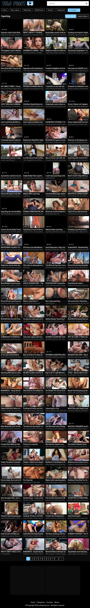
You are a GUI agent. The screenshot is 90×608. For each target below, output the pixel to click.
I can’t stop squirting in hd (55, 176)
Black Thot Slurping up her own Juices (78, 391)
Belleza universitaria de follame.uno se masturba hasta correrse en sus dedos (78, 462)
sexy (2, 89)
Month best (39, 10)
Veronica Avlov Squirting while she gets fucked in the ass (78, 301)
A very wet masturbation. (10, 355)
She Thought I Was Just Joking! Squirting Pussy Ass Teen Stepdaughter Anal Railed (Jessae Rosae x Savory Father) (11, 498)
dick (9, 53)
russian (55, 53)
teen (6, 35)
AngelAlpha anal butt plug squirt (78, 552)
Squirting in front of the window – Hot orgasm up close (33, 229)
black (70, 393)
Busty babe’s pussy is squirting (11, 158)
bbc (17, 393)
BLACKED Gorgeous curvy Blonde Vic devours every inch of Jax (56, 140)
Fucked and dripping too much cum (56, 516)
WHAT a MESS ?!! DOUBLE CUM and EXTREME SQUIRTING (33, 33)
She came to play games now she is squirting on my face (33, 265)
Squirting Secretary (75, 283)
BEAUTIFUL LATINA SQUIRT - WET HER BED (78, 194)
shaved (33, 124)
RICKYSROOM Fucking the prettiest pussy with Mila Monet (56, 283)
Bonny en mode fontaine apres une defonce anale (56, 212)
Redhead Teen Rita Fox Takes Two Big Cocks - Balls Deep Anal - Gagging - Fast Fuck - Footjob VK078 (78, 480)
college (39, 53)
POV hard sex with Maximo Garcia (33, 247)
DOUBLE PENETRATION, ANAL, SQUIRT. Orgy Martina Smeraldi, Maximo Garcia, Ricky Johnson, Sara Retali (33, 212)
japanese (84, 106)
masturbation (9, 357)
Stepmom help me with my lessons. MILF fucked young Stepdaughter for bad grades (56, 50)
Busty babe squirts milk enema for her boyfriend (56, 33)
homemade (32, 89)
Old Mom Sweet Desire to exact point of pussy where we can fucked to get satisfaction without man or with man (33, 104)
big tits (19, 89)
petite (58, 285)
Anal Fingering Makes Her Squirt (33, 122)
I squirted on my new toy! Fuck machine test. (56, 86)
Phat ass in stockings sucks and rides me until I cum (78, 140)
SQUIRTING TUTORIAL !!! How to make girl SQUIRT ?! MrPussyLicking (56, 122)
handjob (38, 106)
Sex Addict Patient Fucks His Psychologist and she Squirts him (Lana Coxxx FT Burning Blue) (78, 444)
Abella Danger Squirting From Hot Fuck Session (56, 319)
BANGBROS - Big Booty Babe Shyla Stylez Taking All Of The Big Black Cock (33, 552)
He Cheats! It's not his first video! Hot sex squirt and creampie (56, 391)
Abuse (56, 602)
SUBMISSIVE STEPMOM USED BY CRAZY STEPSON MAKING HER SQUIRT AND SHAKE (11, 337)
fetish (22, 35)
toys (17, 35)
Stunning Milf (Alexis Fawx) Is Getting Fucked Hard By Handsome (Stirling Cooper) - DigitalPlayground (11, 373)
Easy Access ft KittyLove (10, 534)
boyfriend (52, 35)
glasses (61, 429)
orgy (31, 214)
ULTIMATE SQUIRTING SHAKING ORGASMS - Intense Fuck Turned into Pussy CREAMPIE (56, 337)
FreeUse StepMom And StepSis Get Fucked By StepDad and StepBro (56, 68)
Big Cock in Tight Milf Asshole (56, 373)
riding (42, 35)
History (50, 10)
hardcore (32, 53)
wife (76, 232)
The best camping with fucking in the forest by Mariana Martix (56, 534)
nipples (39, 142)
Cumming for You (52, 408)
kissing (43, 214)
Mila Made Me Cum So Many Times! (11, 426)
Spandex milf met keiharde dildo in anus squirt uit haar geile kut (33, 68)
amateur (12, 35)
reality (58, 554)
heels (79, 482)
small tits (17, 53)
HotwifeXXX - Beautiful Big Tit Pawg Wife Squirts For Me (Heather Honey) (78, 247)
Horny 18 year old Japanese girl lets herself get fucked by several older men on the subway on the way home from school (78, 104)
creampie (35, 35)
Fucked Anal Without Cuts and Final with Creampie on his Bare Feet (11, 444)
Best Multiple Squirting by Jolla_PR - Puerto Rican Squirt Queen (11, 283)
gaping (53, 411)
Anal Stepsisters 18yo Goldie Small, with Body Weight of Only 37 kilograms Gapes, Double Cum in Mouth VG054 (56, 247)
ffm (28, 375)
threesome (16, 106)
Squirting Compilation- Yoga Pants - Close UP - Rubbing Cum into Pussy (78, 50)
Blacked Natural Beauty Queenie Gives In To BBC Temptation (56, 552)
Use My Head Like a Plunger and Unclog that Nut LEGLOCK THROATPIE (56, 426)
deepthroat (66, 142)
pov (39, 89)
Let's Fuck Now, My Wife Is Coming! (11, 122)
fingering (80, 53)
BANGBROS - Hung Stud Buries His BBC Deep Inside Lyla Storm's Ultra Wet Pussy (11, 391)
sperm (73, 142)
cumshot (49, 321)
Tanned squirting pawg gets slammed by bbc (11, 516)
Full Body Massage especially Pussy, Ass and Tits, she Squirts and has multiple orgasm (56, 194)
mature (56, 71)
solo (86, 464)
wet (40, 71)
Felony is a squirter (30, 444)
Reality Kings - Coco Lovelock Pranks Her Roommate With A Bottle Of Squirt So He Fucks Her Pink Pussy (33, 498)
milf (74, 53)
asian (77, 267)
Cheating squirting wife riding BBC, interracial (78, 229)
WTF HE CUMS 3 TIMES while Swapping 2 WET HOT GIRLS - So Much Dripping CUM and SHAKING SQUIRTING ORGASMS (78, 337)
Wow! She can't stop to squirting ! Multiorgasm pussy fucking (78, 408)
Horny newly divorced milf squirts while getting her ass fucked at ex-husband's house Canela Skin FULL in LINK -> (11, 480)
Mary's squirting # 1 (30, 301)
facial (54, 250)
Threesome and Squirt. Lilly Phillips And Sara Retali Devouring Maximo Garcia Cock (33, 426)
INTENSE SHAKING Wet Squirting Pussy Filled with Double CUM (33, 86)
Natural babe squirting (54, 229)
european (85, 35)
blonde (52, 89)
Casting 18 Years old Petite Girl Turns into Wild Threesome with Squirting (33, 516)
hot (78, 196)
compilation (72, 214)
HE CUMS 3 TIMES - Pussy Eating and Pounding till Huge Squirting (11, 86)
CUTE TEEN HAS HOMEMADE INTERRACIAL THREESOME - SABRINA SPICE (11, 104)
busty (55, 106)
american (20, 232)
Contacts (49, 602)
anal (2, 35)
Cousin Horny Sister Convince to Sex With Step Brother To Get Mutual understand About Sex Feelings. (11, 229)
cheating (71, 35)
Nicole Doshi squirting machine (11, 301)
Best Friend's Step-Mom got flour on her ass (78, 176)
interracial (49, 142)
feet (66, 429)
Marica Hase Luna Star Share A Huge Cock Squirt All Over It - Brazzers (56, 158)
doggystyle (5, 124)
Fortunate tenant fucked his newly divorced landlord (11, 140)
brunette (55, 160)
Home (4, 10)
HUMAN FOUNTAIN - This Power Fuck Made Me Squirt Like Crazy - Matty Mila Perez (78, 534)
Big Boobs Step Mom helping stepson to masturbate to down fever (33, 140)
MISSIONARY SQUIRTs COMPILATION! (11, 247)
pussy (70, 53)
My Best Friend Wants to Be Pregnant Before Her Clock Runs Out (56, 462)
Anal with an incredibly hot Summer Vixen (33, 391)
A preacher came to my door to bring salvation (11, 176)
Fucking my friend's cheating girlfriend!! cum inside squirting (78, 33)
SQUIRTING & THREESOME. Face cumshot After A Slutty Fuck (78, 498)
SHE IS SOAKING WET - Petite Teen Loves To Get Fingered (33, 283)
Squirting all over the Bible (11, 212)
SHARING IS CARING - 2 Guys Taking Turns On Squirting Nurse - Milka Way (33, 50)
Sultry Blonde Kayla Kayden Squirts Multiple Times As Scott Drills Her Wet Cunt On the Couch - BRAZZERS (33, 534)
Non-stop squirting (53, 301)
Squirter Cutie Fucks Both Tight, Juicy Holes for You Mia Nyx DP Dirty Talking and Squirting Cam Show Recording (11, 33)
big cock (21, 71)
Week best (27, 10)
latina (70, 89)
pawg (10, 518)
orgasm (48, 196)
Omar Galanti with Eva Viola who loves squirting (78, 122)
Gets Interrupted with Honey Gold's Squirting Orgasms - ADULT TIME (33, 337)
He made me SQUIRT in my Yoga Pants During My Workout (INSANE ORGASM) (78, 68)
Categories (61, 10)
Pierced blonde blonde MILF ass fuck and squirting (56, 498)
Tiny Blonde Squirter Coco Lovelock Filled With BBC (56, 265)
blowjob (4, 71)
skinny (40, 393)
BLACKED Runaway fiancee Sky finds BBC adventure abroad (78, 319)
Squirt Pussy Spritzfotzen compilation (78, 212)
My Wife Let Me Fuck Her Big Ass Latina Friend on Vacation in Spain (33, 373)
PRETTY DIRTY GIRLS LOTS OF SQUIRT (11, 552)
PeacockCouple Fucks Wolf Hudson (11, 194)
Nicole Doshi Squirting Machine (78, 265)
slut (57, 411)
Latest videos (83, 16)
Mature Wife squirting (31, 194)
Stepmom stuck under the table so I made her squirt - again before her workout (11, 265)
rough (14, 89)
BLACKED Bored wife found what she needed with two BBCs (11, 319)
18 (69, 106)
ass (30, 35)
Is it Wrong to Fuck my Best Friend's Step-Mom (33, 158)
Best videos (15, 10)
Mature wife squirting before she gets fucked (56, 480)
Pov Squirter (28, 480)
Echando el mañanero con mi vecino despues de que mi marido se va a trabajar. (78, 86)
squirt (29, 71)
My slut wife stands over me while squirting (56, 444)
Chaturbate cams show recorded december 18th (56, 104)
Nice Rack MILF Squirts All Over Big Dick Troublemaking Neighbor (11, 68)
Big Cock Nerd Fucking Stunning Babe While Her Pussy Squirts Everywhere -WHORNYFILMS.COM (33, 355)
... (56, 559)
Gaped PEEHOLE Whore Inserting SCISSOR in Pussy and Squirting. (11, 408)
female (26, 53)
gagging (13, 124)
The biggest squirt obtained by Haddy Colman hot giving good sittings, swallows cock (11, 50)
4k (69, 375)
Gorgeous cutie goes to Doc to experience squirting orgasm (33, 319)
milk (47, 35)
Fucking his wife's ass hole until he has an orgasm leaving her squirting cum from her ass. (33, 408)
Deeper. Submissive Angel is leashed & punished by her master (33, 462)
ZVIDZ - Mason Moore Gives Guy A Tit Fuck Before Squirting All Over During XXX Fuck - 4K (78, 373)
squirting (63, 35)
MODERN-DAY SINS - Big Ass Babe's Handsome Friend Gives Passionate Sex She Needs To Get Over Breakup (78, 355)
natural (61, 53)
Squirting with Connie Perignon (78, 158)
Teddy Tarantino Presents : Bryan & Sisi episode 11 (11, 462)
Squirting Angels (74, 516)
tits (13, 196)
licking (17, 375)
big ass (25, 35)
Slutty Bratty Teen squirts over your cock (33, 176)
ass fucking (31, 411)
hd (58, 35)
